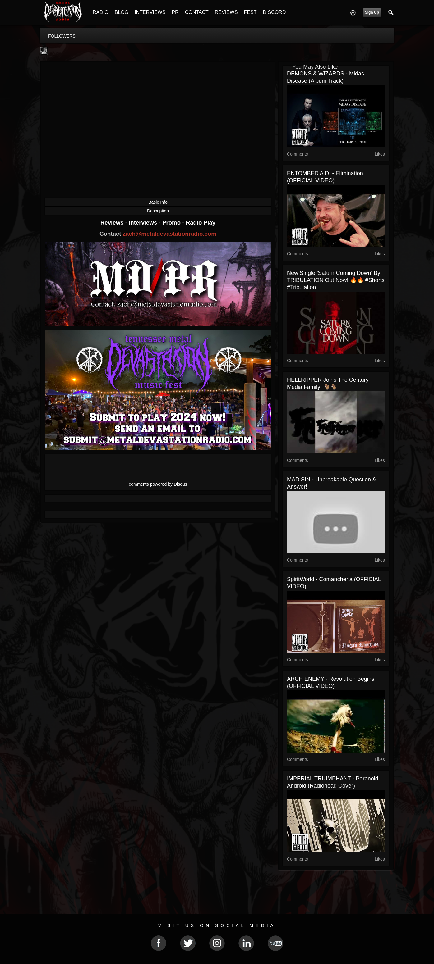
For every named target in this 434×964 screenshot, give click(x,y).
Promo (172, 222)
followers (62, 36)
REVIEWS (226, 12)
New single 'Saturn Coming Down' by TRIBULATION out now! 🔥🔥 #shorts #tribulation (336, 280)
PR (175, 12)
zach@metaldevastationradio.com (169, 233)
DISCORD (274, 12)
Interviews (144, 222)
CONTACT (197, 12)
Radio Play (200, 222)
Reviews (112, 222)
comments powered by (158, 484)
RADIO (100, 12)
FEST (250, 12)
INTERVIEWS (150, 12)
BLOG (121, 12)
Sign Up (372, 12)
